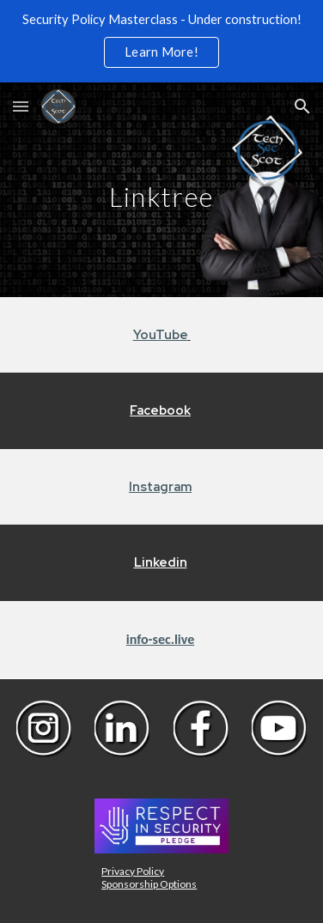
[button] (20, 106)
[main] (162, 189)
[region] (161, 41)
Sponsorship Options (149, 883)
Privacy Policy (132, 871)
